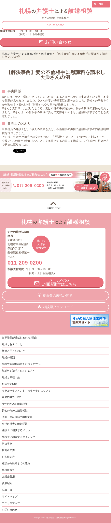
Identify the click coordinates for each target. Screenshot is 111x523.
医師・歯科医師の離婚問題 (17, 417)
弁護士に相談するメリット (17, 430)
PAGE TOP (55, 208)
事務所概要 (8, 470)
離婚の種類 (8, 357)
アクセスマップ (11, 503)
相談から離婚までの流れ (16, 463)
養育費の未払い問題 (58, 295)
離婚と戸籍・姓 (11, 377)
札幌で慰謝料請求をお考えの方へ (21, 364)
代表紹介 (7, 483)
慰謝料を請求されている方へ (18, 370)
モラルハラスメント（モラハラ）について (26, 390)
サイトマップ (9, 496)
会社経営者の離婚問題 (15, 423)
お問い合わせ (58, 41)
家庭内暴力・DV (11, 397)
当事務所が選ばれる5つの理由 (19, 337)
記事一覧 (7, 490)
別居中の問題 (9, 384)
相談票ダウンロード (58, 307)
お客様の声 (8, 457)
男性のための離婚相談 (15, 410)
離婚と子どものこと (13, 351)
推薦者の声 (8, 450)
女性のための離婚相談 (15, 404)
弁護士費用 (8, 476)
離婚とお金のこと (12, 344)
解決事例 (7, 443)
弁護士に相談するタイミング (18, 437)
